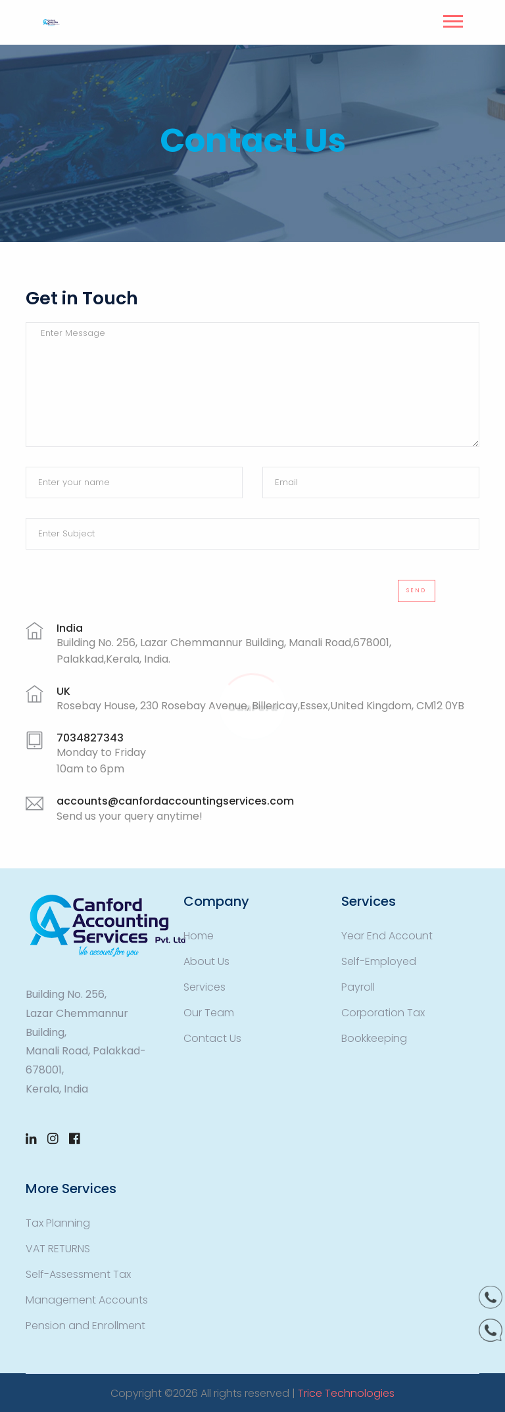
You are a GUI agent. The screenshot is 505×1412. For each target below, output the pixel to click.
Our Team (208, 1012)
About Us (206, 961)
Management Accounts (87, 1299)
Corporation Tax (383, 1012)
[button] (452, 19)
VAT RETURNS (58, 1248)
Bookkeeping (374, 1038)
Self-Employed (378, 961)
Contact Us (212, 1038)
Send (416, 590)
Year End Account (387, 935)
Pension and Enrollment (85, 1325)
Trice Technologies (346, 1393)
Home (198, 935)
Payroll (358, 987)
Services (204, 987)
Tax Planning (58, 1223)
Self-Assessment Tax (78, 1274)
